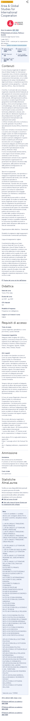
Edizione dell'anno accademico (12, 702)
